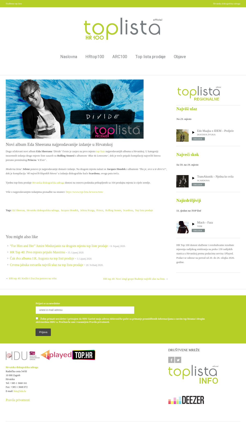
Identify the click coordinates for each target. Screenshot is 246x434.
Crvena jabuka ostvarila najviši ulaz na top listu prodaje (46, 265)
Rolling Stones (113, 210)
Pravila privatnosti (18, 400)
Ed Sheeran (18, 210)
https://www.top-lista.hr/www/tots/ (84, 191)
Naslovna (68, 56)
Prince (99, 210)
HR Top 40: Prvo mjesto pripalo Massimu (37, 252)
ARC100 (119, 56)
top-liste (100, 151)
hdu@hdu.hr (20, 391)
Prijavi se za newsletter (48, 303)
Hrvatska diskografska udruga (48, 182)
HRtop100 (94, 56)
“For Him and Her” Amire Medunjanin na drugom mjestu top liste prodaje (59, 246)
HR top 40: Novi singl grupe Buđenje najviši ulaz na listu (134, 278)
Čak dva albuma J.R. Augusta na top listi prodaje (42, 258)
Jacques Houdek (69, 210)
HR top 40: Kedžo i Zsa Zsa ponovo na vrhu (33, 278)
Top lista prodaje (150, 56)
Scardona (128, 210)
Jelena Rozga (87, 210)
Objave (180, 56)
